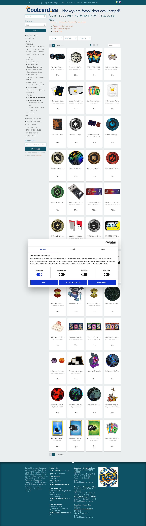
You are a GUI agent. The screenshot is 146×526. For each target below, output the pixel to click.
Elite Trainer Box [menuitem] (32, 75)
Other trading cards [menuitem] (33, 130)
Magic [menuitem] (28, 41)
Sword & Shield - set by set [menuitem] (35, 54)
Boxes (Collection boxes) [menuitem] (34, 82)
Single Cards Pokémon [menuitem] (34, 57)
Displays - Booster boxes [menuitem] (34, 67)
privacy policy (38, 155)
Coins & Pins (57, 31)
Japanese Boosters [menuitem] (33, 62)
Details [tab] (73, 249)
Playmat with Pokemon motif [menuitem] (36, 104)
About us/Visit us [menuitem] (68, 2)
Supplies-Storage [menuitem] (32, 133)
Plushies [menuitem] (29, 95)
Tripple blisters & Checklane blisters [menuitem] (35, 78)
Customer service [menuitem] (90, 2)
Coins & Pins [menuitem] (33, 110)
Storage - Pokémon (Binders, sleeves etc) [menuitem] (35, 91)
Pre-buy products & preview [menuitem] (35, 47)
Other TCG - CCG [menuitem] (31, 127)
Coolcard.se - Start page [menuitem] (34, 2)
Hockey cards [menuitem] (31, 38)
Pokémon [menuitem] (29, 44)
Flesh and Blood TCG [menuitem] (33, 119)
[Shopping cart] (35, 30)
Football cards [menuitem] (31, 35)
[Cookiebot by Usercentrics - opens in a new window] (107, 242)
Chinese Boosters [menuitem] (32, 64)
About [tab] (103, 249)
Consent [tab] (43, 249)
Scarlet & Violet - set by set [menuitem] (35, 52)
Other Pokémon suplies (61, 29)
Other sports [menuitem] (31, 124)
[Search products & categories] (35, 16)
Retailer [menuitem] (79, 2)
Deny (44, 282)
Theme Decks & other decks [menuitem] (36, 85)
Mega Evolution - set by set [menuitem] (35, 49)
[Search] (44, 16)
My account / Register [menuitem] (52, 2)
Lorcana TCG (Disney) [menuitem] (33, 121)
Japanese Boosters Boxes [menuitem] (35, 70)
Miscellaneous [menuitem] (31, 136)
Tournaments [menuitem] (31, 113)
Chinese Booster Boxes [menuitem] (34, 72)
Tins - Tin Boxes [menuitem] (32, 87)
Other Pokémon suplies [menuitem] (37, 108)
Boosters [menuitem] (30, 59)
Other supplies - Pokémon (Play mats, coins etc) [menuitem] (35, 99)
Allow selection (73, 282)
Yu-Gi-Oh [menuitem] (29, 116)
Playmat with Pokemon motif (63, 26)
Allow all (101, 282)
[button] (56, 38)
